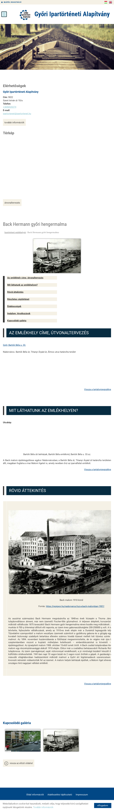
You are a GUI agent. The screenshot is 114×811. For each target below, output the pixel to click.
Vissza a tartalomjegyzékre (97, 389)
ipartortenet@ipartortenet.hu (17, 113)
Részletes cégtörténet (18, 299)
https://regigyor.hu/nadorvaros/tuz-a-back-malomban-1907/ (75, 606)
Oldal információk (35, 792)
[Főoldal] (22, 15)
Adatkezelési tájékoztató (60, 792)
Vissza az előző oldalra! (21, 761)
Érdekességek (14, 306)
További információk (14, 122)
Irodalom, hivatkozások (18, 313)
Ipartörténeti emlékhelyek (15, 232)
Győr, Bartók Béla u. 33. (14, 345)
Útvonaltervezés (12, 202)
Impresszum (82, 792)
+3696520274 (9, 107)
